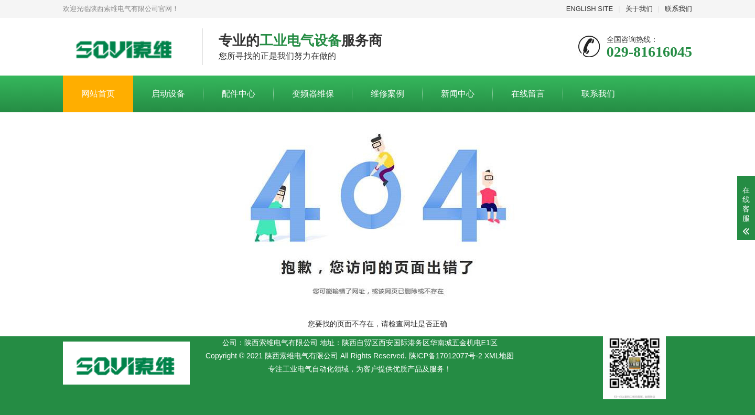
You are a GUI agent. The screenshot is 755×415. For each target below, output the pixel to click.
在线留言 (528, 93)
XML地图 (499, 356)
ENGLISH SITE (589, 9)
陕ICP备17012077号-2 (445, 356)
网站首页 (98, 93)
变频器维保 (313, 93)
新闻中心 (457, 93)
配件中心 (238, 93)
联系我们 (678, 9)
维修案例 (387, 93)
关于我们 (639, 9)
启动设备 (168, 93)
